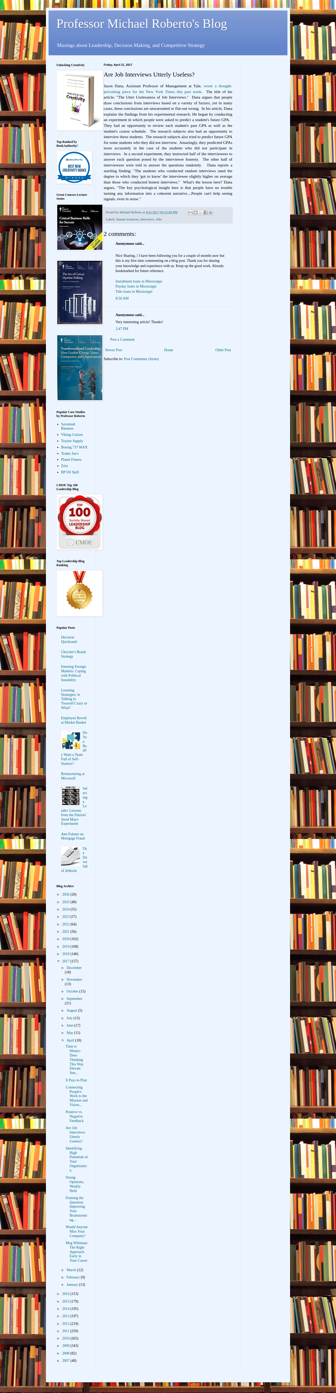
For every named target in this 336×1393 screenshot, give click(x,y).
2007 (66, 1361)
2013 (66, 1316)
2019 (66, 946)
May (70, 1033)
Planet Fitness (71, 460)
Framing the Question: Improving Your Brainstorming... (76, 1209)
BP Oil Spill (70, 472)
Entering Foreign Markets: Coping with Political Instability (73, 673)
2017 (66, 961)
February (73, 1277)
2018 (66, 954)
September (74, 999)
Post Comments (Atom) (141, 359)
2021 (66, 932)
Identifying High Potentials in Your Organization (77, 1159)
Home (168, 350)
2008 (66, 1353)
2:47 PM (122, 329)
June (70, 1025)
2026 (66, 894)
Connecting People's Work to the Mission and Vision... (77, 1096)
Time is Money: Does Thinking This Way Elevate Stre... (74, 1059)
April (70, 1040)
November (74, 980)
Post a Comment (122, 340)
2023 (66, 917)
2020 (66, 939)
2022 (66, 924)
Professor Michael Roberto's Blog (141, 23)
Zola (64, 466)
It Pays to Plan (76, 1080)
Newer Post (113, 350)
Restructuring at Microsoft (73, 776)
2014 (66, 1309)
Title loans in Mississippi (134, 292)
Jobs (158, 219)
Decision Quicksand (69, 639)
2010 (66, 1338)
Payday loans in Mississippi (136, 286)
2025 (66, 902)
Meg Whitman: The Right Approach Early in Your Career (77, 1251)
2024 (66, 909)
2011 (66, 1331)
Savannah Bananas (68, 426)
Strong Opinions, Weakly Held (75, 1184)
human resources (127, 219)
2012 (66, 1324)
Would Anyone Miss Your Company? (77, 1231)
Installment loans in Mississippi (139, 281)
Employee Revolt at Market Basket (74, 720)
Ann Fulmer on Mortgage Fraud (73, 836)
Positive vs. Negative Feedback (75, 1116)
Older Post (223, 350)
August (72, 1010)
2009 (66, 1346)
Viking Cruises (72, 435)
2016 (66, 1294)
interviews (147, 219)
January (72, 1285)
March (71, 1270)
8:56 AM (122, 298)
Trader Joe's (70, 454)
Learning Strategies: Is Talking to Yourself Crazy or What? (74, 699)
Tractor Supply (72, 441)
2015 (66, 1301)
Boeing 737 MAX (74, 447)
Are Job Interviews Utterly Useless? (75, 1134)
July (70, 1018)
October (72, 991)
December (74, 968)
